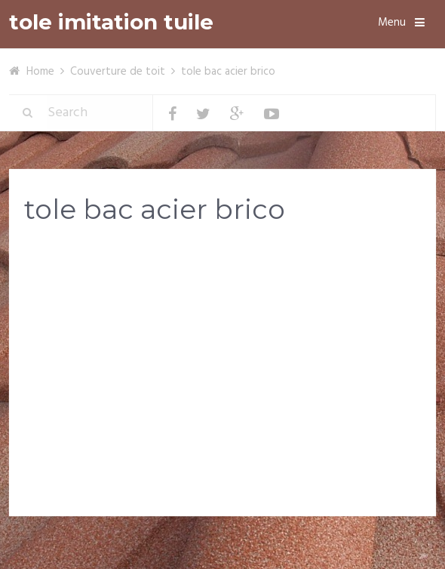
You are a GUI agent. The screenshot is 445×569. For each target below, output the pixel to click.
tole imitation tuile (111, 22)
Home (40, 72)
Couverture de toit (117, 72)
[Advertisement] (222, 356)
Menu (392, 23)
